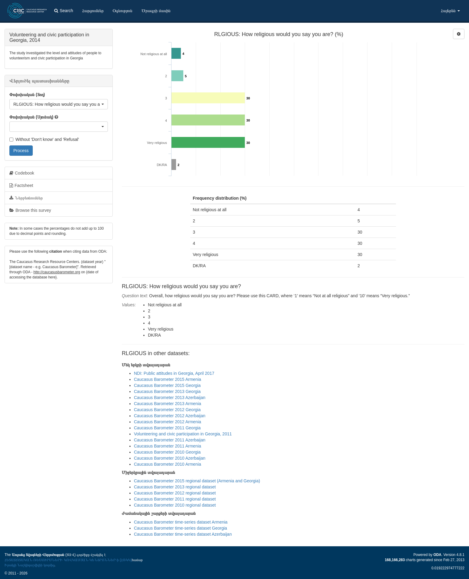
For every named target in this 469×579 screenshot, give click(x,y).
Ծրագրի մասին (156, 10)
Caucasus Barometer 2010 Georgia (167, 452)
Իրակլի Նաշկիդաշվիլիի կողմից (30, 565)
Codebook (21, 173)
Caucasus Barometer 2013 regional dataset (175, 486)
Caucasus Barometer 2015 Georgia (167, 385)
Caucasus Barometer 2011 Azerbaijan (169, 440)
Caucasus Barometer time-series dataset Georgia (180, 528)
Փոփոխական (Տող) (27, 94)
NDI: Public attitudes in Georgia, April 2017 (174, 373)
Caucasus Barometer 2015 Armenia (167, 379)
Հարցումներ (93, 10)
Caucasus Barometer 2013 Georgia (167, 391)
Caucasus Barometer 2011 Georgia (167, 427)
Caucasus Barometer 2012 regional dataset (175, 493)
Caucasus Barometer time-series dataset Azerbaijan (183, 534)
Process (21, 150)
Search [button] (63, 10)
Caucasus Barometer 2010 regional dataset (175, 505)
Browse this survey (30, 210)
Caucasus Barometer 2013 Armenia (167, 403)
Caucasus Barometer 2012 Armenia (167, 421)
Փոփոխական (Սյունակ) (31, 117)
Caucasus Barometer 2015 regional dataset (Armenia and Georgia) (197, 480)
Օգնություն (122, 10)
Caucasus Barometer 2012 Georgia (167, 409)
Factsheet (21, 185)
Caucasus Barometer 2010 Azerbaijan (169, 458)
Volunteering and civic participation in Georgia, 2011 (183, 433)
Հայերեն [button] (450, 10)
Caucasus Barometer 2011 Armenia (167, 446)
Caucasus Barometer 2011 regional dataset (175, 499)
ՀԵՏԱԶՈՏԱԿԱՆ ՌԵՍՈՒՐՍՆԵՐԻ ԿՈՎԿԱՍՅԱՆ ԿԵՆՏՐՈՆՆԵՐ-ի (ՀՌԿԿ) (68, 560)
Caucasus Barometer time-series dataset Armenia (181, 522)
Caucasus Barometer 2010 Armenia (167, 464)
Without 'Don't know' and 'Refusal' (44, 139)
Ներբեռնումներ (26, 197)
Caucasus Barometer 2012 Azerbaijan (169, 415)
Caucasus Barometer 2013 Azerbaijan (169, 397)
